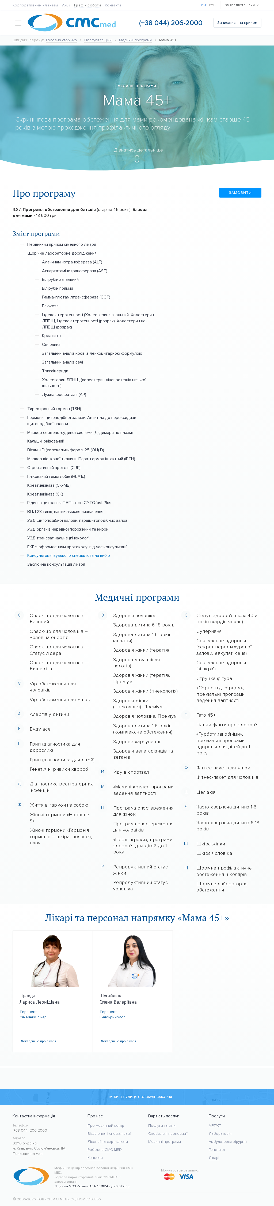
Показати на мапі (28, 1153)
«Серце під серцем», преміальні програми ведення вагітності (220, 694)
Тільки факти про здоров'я (227, 725)
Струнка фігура (214, 678)
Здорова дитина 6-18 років (144, 625)
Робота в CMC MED (104, 1149)
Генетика (217, 1149)
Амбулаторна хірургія (228, 1141)
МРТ (212, 1125)
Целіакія (205, 792)
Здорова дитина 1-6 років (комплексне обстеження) (143, 729)
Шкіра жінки (210, 844)
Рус (212, 5)
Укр (204, 5)
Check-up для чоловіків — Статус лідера (59, 650)
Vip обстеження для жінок (60, 699)
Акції (66, 5)
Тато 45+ (206, 715)
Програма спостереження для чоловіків (143, 827)
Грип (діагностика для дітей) (62, 760)
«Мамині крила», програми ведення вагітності (143, 790)
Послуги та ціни (162, 1125)
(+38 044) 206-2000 (171, 23)
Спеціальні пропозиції (167, 1133)
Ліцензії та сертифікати (107, 1141)
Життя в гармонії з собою (59, 805)
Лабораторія (220, 1133)
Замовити (245, 192)
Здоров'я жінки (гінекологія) (145, 691)
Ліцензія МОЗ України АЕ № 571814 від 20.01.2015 (92, 1186)
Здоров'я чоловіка (134, 615)
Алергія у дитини (49, 714)
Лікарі (214, 1157)
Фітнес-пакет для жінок (223, 768)
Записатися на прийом (237, 22)
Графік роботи (87, 5)
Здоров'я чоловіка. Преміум (145, 716)
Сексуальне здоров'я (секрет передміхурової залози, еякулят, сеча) (224, 647)
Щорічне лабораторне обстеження (222, 887)
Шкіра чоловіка (214, 853)
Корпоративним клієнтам (35, 5)
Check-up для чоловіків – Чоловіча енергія (59, 634)
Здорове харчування (137, 741)
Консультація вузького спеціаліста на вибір (68, 555)
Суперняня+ (210, 631)
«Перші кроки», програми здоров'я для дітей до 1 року (143, 846)
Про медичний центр (105, 1125)
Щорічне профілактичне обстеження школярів (224, 871)
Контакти (113, 5)
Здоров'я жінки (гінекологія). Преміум (138, 704)
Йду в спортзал (131, 772)
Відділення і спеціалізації (109, 1133)
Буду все (40, 729)
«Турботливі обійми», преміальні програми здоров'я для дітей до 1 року (223, 743)
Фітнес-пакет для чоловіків (227, 777)
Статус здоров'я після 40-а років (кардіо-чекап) (226, 619)
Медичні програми (164, 1141)
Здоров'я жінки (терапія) (141, 650)
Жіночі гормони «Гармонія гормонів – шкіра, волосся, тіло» (61, 836)
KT (219, 1125)
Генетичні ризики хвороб (59, 769)
